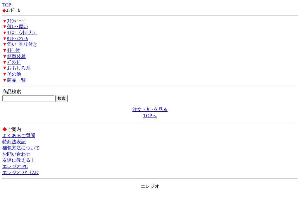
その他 (14, 74)
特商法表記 (14, 141)
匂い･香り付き (22, 44)
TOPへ (150, 115)
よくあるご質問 (18, 135)
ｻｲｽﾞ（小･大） (22, 32)
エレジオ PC (15, 166)
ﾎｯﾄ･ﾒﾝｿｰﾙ (17, 38)
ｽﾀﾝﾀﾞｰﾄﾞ (16, 20)
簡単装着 (16, 56)
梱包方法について (21, 147)
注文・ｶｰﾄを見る (150, 109)
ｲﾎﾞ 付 (13, 50)
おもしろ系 (18, 67)
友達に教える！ (18, 160)
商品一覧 (16, 80)
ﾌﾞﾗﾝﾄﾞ (14, 62)
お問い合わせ (16, 154)
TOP (6, 4)
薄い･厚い (17, 26)
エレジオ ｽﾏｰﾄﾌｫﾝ (20, 172)
